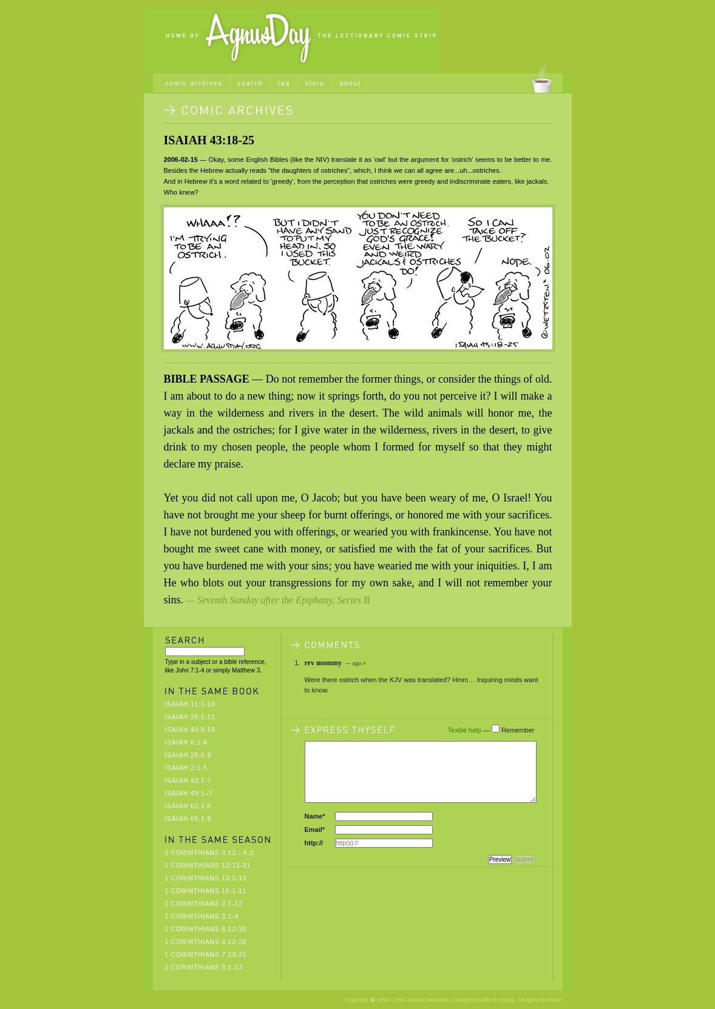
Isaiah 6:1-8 (186, 742)
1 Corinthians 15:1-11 (206, 891)
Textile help (464, 730)
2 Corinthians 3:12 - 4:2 (209, 853)
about (350, 83)
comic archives (194, 83)
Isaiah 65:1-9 (188, 819)
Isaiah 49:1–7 (189, 793)
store (315, 83)
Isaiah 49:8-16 (190, 729)
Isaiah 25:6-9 (188, 755)
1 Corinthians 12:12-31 (208, 865)
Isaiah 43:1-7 (188, 780)
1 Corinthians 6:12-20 (206, 929)
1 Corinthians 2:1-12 (204, 903)
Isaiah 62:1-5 (188, 806)
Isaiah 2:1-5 (186, 768)
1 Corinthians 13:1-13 (206, 878)
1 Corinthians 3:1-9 (202, 916)
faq (284, 83)
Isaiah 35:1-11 (190, 717)
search (250, 83)
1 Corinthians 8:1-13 (204, 967)
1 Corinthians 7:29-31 (206, 954)
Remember (517, 730)
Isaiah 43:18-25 (209, 140)
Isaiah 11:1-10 (190, 704)
